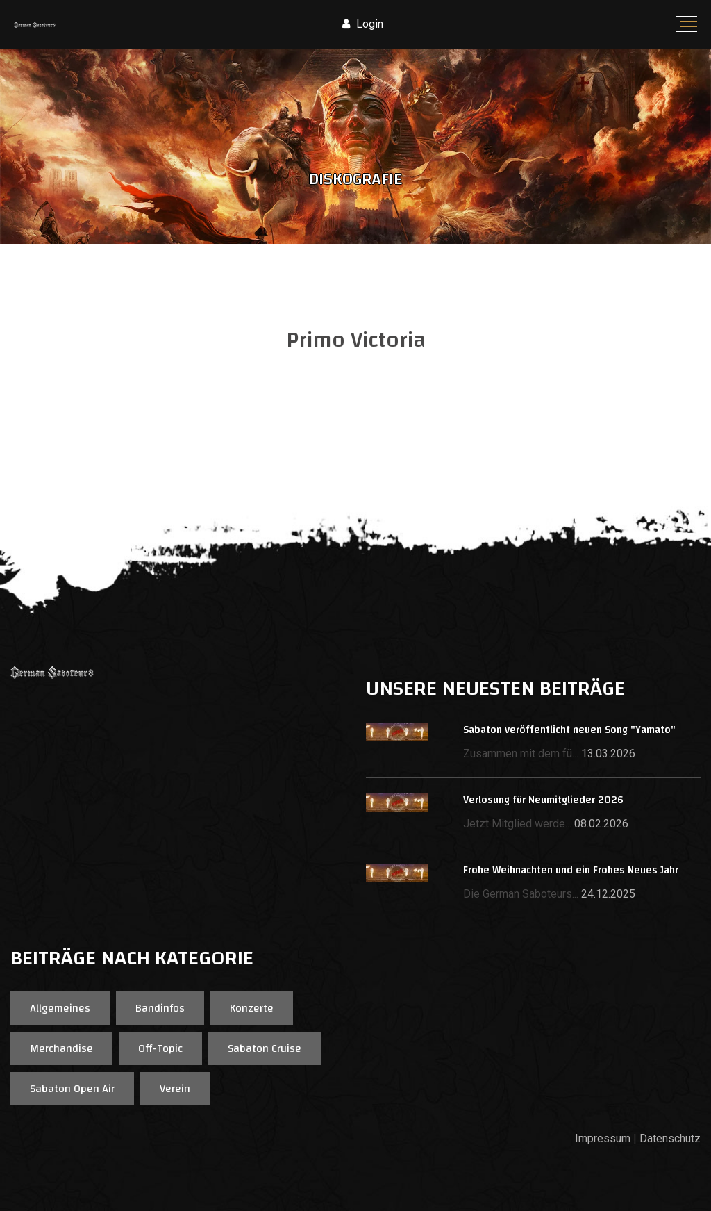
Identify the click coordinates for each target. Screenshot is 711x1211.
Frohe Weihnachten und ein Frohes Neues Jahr (570, 870)
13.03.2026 (608, 753)
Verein (175, 1088)
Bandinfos (160, 1008)
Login (362, 24)
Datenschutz (670, 1138)
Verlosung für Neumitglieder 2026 (543, 800)
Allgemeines (60, 1008)
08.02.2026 (601, 823)
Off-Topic (160, 1048)
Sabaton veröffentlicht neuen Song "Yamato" (569, 729)
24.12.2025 (608, 893)
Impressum (602, 1138)
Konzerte (252, 1008)
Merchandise (61, 1048)
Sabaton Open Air (72, 1088)
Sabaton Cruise (264, 1048)
